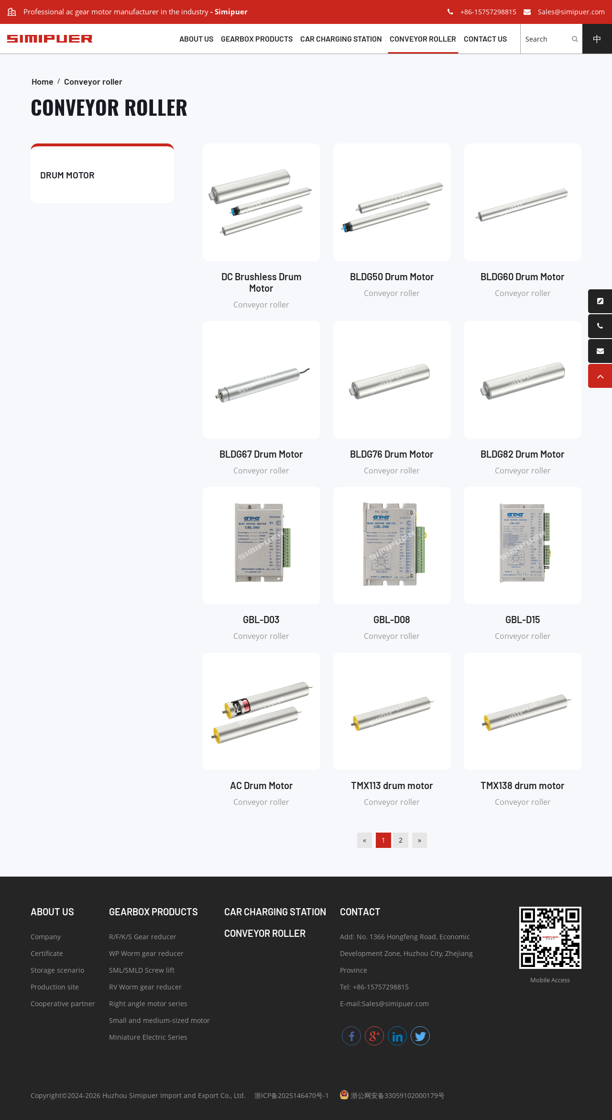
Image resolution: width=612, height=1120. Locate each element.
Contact (360, 911)
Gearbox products (257, 38)
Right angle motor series (148, 1005)
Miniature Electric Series (148, 1038)
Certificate (47, 955)
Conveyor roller (423, 38)
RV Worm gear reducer (145, 988)
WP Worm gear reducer (146, 955)
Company (46, 938)
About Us (196, 38)
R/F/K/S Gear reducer (142, 938)
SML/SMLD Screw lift (142, 971)
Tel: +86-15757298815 (374, 988)
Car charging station (341, 38)
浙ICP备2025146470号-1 (291, 1095)
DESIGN (538, 1095)
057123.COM (566, 1095)
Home (43, 81)
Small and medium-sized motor (159, 1022)
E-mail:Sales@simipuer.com (384, 1005)
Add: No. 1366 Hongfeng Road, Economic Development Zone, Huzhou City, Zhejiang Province (406, 954)
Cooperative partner (63, 1005)
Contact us (485, 38)
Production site (55, 988)
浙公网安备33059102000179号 (392, 1095)
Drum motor (67, 174)
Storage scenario (57, 971)
